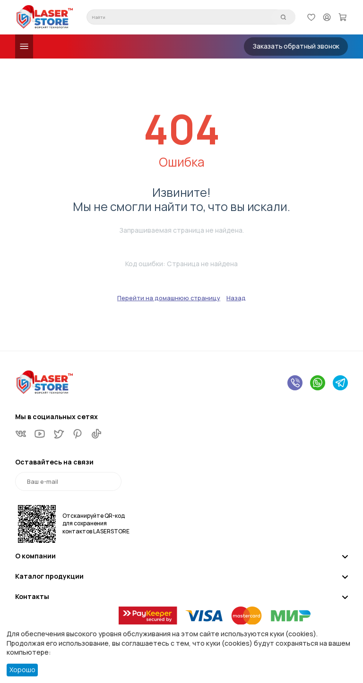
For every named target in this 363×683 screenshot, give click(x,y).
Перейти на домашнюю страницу (168, 298)
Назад (236, 298)
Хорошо (22, 669)
